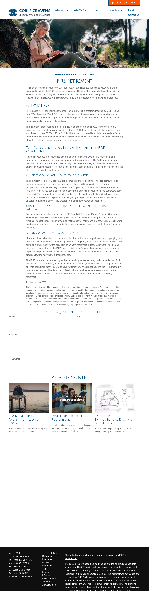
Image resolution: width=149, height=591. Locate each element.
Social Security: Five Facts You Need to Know (25, 420)
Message (13, 334)
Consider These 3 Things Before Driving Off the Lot (113, 420)
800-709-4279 (25, 560)
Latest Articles (49, 578)
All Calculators (49, 585)
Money (45, 572)
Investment (47, 559)
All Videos (47, 581)
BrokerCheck (71, 558)
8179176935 (22, 563)
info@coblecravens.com (92, 3)
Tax (44, 569)
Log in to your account (124, 3)
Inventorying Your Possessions (68, 418)
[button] (61, 10)
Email (78, 316)
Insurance (47, 566)
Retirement (47, 556)
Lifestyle (46, 575)
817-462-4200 (66, 3)
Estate (45, 562)
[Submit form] (16, 359)
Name (12, 316)
